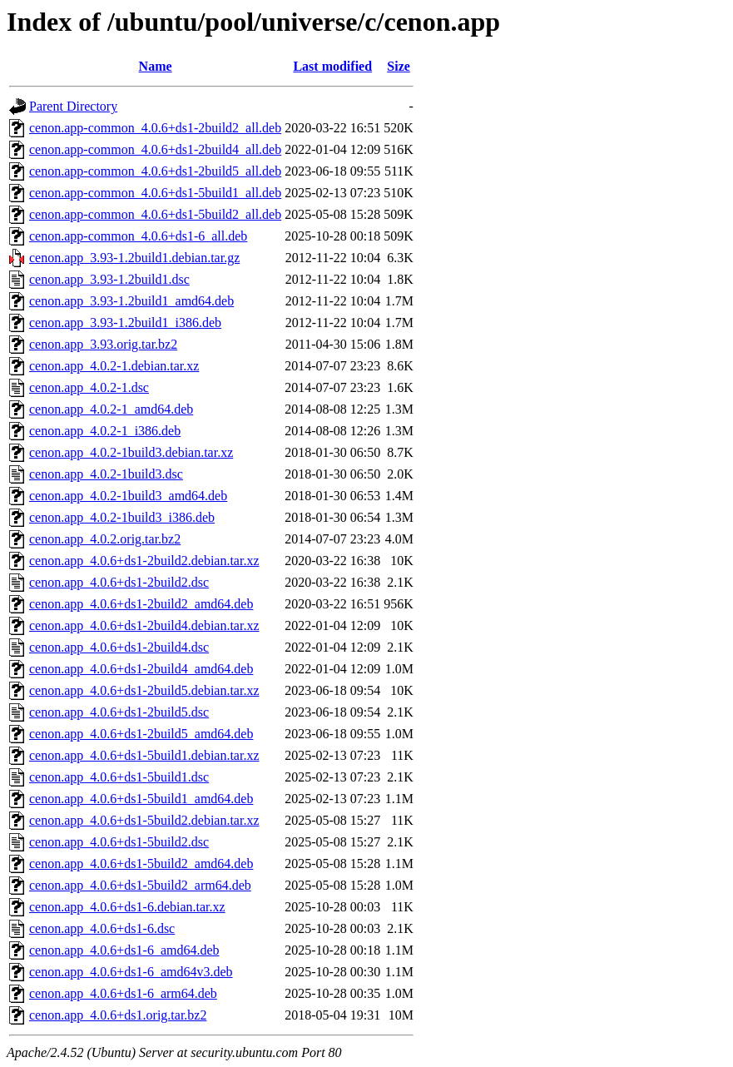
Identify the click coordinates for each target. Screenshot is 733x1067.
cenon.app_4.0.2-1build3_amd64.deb (128, 496)
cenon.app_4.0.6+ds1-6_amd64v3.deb (131, 972)
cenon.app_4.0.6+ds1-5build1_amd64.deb (141, 799)
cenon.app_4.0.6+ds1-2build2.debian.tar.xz (144, 560)
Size (398, 66)
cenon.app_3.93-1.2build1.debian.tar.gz (134, 258)
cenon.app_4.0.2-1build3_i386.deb (122, 517)
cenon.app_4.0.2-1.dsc (89, 387)
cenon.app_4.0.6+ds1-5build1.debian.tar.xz (144, 755)
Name (155, 66)
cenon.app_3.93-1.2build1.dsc (109, 279)
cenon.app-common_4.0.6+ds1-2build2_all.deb (155, 128)
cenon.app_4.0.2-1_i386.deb (105, 431)
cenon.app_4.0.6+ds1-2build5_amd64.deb (141, 734)
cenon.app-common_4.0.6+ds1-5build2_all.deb (155, 214)
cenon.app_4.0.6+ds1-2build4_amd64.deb (141, 669)
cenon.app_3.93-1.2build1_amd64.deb (131, 301)
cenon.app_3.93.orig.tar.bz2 (103, 344)
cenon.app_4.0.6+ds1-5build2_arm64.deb (140, 885)
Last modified (332, 66)
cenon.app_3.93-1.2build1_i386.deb (125, 322)
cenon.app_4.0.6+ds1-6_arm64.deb (123, 993)
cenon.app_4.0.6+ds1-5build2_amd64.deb (141, 863)
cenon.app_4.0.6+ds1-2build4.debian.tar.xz (144, 625)
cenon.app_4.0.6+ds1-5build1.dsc (119, 777)
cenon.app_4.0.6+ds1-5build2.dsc (119, 842)
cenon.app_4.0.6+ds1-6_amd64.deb (124, 950)
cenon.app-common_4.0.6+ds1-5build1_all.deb (155, 193)
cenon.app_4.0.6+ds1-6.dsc (102, 928)
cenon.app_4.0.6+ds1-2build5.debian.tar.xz (144, 690)
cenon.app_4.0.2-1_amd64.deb (111, 409)
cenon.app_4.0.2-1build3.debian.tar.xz (131, 452)
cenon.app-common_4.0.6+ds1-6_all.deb (138, 236)
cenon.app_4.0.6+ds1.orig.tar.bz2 (117, 1015)
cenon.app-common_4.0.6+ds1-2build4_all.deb (155, 149)
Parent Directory (73, 106)
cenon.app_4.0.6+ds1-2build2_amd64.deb (141, 604)
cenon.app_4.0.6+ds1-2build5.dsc (119, 712)
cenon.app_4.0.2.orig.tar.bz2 (105, 539)
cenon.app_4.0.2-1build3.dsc (106, 474)
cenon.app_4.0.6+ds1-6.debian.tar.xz (127, 907)
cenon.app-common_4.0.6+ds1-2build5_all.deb (155, 171)
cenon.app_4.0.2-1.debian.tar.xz (114, 366)
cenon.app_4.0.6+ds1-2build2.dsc (119, 582)
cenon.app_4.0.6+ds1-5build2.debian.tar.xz (144, 820)
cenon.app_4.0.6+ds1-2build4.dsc (119, 647)
